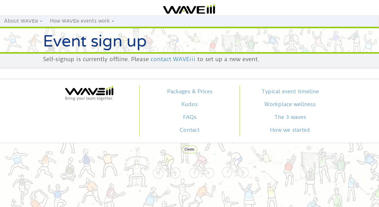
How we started (290, 130)
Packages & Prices (189, 91)
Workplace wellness (289, 104)
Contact (190, 130)
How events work (82, 21)
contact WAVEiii (173, 59)
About (23, 21)
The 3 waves (290, 117)
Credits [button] (189, 149)
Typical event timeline (290, 91)
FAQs (189, 117)
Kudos (190, 104)
